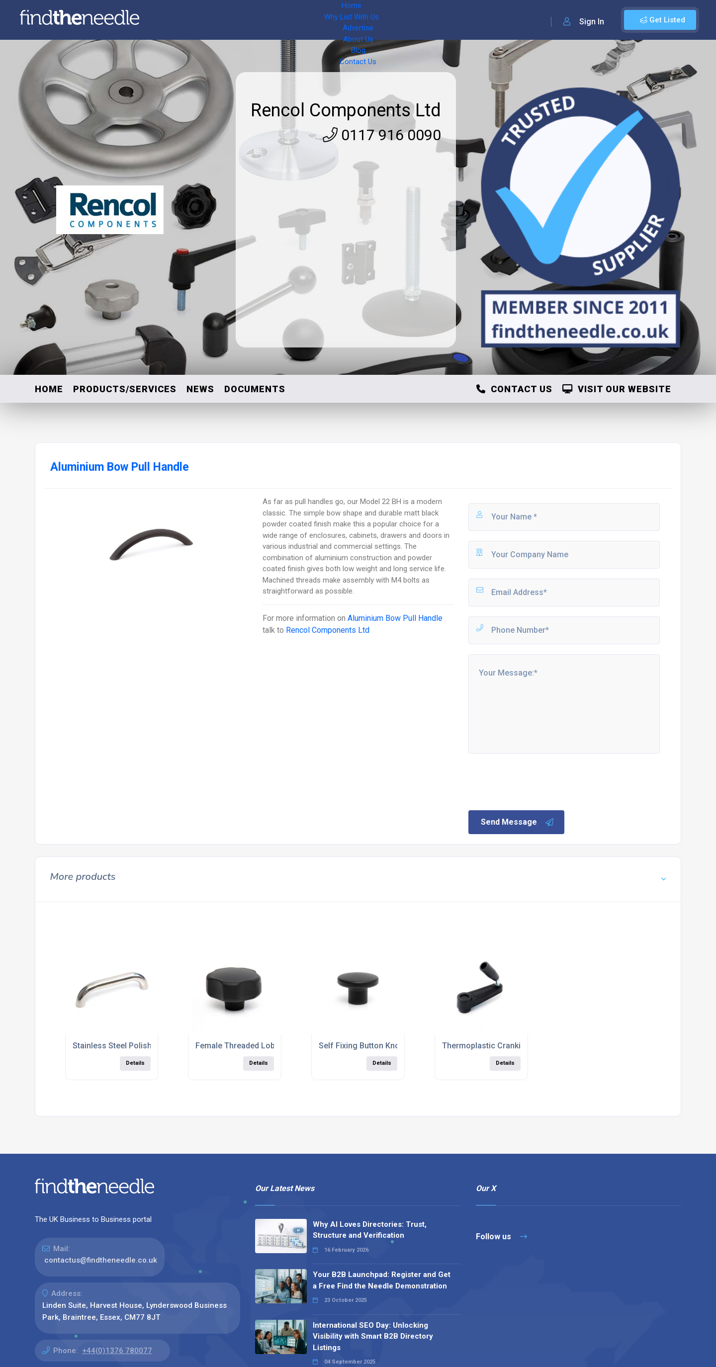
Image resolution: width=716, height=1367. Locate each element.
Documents (254, 389)
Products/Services (125, 389)
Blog (363, 19)
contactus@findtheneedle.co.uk (100, 1260)
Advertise (284, 19)
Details (135, 1063)
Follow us (501, 1236)
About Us (328, 19)
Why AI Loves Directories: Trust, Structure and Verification (370, 1230)
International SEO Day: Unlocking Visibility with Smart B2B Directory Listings (373, 1336)
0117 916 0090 (382, 135)
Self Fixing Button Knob (361, 1045)
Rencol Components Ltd (346, 110)
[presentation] (542, 781)
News (200, 389)
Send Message (517, 822)
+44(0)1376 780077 (117, 1350)
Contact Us (401, 19)
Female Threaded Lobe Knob (247, 1045)
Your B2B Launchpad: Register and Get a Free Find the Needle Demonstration (381, 1280)
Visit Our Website (616, 389)
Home (175, 19)
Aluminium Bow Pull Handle (395, 618)
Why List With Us (226, 19)
